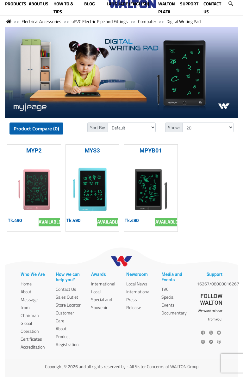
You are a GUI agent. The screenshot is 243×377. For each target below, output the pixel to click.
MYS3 (92, 150)
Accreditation (33, 347)
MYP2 (34, 150)
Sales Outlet (67, 297)
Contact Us (66, 289)
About (26, 291)
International (103, 283)
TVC (165, 289)
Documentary (174, 312)
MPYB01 (151, 150)
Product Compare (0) (36, 128)
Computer (147, 21)
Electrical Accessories (41, 21)
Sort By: (97, 127)
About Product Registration (67, 336)
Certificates (31, 339)
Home (26, 283)
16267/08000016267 (218, 283)
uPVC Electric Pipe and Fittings (100, 21)
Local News (136, 283)
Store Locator (68, 305)
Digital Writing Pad (183, 21)
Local (96, 291)
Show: (174, 127)
